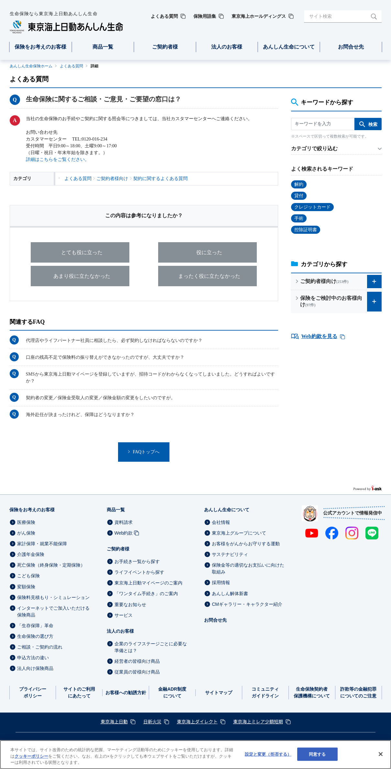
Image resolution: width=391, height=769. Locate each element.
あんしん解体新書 (230, 593)
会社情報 (221, 522)
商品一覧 (116, 509)
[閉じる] (381, 754)
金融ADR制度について (172, 692)
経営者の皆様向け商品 (137, 661)
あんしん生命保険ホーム (31, 66)
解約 (298, 184)
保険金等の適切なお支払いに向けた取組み (248, 568)
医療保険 (26, 522)
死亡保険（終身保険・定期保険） (51, 565)
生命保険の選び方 (35, 636)
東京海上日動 (114, 721)
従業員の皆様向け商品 (137, 671)
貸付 (298, 195)
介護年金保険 (30, 554)
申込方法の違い (33, 657)
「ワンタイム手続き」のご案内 (146, 593)
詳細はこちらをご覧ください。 (57, 159)
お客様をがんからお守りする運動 (246, 543)
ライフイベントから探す (139, 572)
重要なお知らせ (130, 604)
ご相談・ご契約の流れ (39, 647)
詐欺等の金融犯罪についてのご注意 (358, 692)
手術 (298, 218)
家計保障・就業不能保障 (42, 543)
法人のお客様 (120, 631)
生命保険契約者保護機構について (312, 692)
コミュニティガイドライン (265, 692)
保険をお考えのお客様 (32, 509)
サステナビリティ (230, 554)
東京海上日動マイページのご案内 (148, 582)
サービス (123, 615)
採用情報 (221, 582)
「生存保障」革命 (35, 625)
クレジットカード (312, 207)
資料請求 (123, 522)
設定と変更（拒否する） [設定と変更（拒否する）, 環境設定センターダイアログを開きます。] (268, 754)
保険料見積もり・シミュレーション (53, 597)
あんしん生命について (226, 509)
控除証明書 (305, 229)
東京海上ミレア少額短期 (258, 721)
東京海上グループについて (239, 533)
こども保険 (28, 576)
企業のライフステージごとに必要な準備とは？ (150, 647)
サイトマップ (218, 692)
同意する (317, 754)
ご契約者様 (118, 548)
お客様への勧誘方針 (125, 692)
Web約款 (123, 533)
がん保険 (26, 533)
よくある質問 (71, 66)
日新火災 (152, 721)
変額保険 (26, 586)
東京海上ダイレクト (197, 721)
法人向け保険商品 (35, 668)
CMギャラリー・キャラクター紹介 (247, 604)
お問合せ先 (215, 620)
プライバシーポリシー (32, 692)
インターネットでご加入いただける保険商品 (53, 611)
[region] (195, 754)
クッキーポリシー (31, 756)
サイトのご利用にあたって (79, 692)
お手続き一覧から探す (137, 561)
